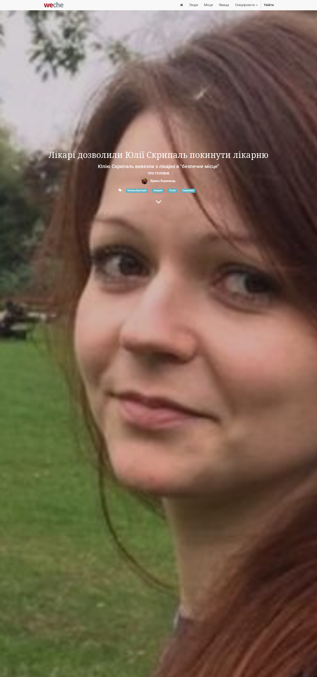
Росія (172, 190)
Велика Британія (137, 190)
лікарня (157, 190)
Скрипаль (188, 190)
